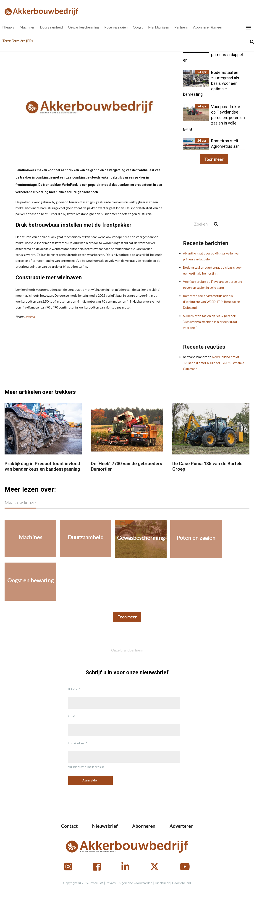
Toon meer (213, 159)
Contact (69, 826)
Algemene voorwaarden (135, 883)
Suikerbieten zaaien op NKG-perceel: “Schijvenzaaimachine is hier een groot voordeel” (210, 322)
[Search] (252, 41)
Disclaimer (162, 883)
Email (71, 716)
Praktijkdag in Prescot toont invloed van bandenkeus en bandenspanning (42, 466)
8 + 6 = (73, 689)
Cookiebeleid (181, 883)
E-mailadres (76, 743)
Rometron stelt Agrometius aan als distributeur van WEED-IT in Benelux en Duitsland (211, 301)
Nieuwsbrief (105, 826)
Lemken (29, 317)
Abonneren (143, 826)
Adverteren (181, 826)
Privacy (111, 883)
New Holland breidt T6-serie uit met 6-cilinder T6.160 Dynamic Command (213, 363)
